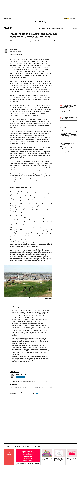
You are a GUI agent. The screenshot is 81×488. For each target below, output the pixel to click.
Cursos (12, 446)
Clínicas (45, 387)
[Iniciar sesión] (73, 18)
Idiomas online (26, 446)
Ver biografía (20, 376)
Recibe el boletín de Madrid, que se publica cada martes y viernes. (24, 381)
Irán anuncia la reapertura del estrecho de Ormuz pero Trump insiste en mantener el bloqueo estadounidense (68, 152)
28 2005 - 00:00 (17, 51)
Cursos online (18, 446)
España (40, 28)
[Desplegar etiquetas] (51, 387)
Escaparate (6, 446)
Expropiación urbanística (38, 387)
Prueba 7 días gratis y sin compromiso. (71, 459)
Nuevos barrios (21, 387)
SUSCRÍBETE (66, 18)
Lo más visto (63, 127)
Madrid (8, 28)
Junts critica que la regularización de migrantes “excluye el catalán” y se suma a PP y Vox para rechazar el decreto (69, 147)
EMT (69, 28)
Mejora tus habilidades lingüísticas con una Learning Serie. (27, 464)
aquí (37, 393)
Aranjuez (12, 387)
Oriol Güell (13, 49)
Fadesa (16, 387)
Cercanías (62, 28)
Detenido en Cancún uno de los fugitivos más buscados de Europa (68, 118)
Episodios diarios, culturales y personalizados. (47, 459)
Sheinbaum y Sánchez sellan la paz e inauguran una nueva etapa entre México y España (68, 106)
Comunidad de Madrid (46, 28)
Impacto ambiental (28, 387)
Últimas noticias (74, 28)
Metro (66, 28)
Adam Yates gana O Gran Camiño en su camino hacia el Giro (67, 114)
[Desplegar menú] (5, 22)
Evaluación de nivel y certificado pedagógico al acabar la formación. (58, 459)
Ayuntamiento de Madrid (55, 28)
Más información (13, 393)
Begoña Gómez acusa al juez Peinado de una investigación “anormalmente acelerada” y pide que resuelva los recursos (69, 137)
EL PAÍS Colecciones (35, 446)
